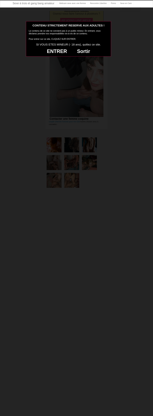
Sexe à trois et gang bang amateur (33, 3)
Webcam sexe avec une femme (72, 3)
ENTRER (57, 51)
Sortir (83, 51)
